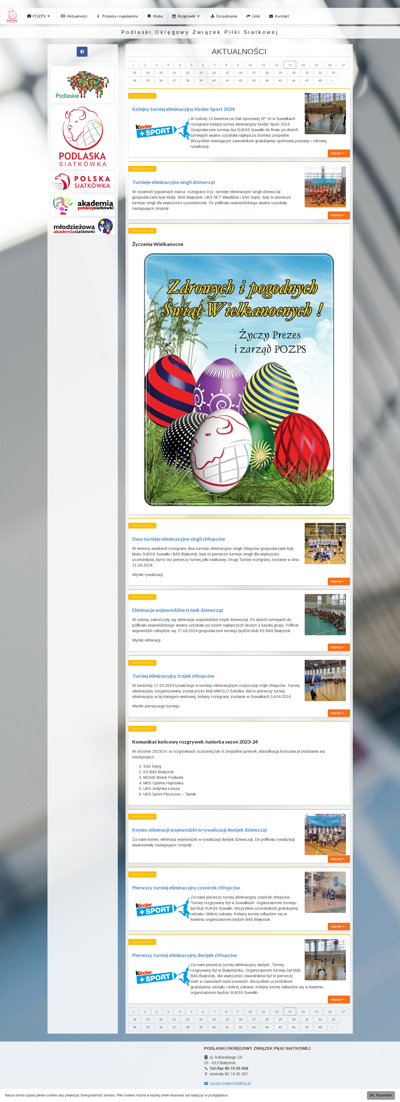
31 (307, 72)
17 (343, 65)
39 (200, 80)
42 (240, 80)
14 (303, 65)
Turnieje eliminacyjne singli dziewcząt (173, 182)
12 (276, 65)
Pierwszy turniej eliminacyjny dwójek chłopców (184, 955)
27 (254, 72)
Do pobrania (224, 16)
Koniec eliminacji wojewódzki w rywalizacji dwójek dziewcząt (199, 830)
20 (160, 72)
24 (214, 72)
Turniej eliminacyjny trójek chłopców (173, 676)
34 (134, 80)
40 (214, 80)
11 (263, 65)
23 (200, 72)
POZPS (39, 16)
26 (240, 72)
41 (227, 80)
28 (267, 72)
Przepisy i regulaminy (117, 16)
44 (267, 80)
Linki (253, 16)
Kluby (155, 16)
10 (250, 65)
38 (187, 80)
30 (293, 72)
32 (320, 72)
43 (254, 80)
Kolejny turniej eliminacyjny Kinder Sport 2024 (183, 109)
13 (290, 65)
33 (333, 72)
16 (329, 65)
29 (280, 72)
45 (280, 80)
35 (147, 80)
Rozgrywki (186, 16)
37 (174, 80)
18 (134, 72)
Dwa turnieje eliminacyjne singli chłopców (178, 539)
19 (147, 72)
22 (187, 72)
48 (320, 80)
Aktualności (74, 16)
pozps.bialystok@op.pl (227, 1083)
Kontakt (279, 16)
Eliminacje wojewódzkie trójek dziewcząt (177, 610)
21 (174, 72)
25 (227, 72)
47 (307, 80)
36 (160, 80)
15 (316, 65)
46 (293, 80)
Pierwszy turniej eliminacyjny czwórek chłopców (186, 887)
